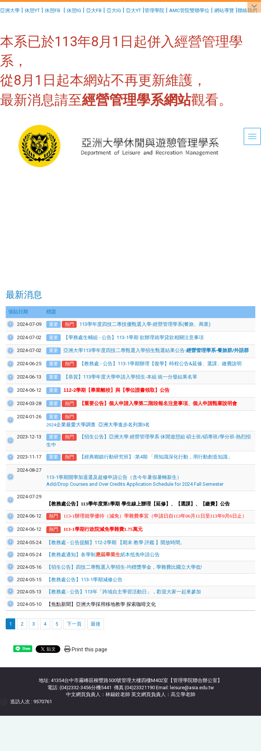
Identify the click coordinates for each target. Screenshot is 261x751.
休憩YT (32, 10)
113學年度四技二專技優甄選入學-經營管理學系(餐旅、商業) (135, 324)
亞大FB (94, 10)
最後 (96, 645)
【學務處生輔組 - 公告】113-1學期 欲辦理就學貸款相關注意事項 (125, 337)
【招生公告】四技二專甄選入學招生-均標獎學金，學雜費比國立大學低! (115, 588)
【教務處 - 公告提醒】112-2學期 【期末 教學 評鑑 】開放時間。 (107, 563)
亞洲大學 (10, 10)
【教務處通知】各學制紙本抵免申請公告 (94, 576)
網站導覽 (224, 10)
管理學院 (154, 10)
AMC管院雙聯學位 (189, 10)
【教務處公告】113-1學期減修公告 (76, 600)
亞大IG (114, 10)
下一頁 (74, 645)
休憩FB (52, 10)
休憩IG (74, 10)
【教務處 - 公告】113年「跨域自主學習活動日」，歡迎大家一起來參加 (115, 613)
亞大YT (133, 10)
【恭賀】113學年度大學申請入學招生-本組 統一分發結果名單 (122, 391)
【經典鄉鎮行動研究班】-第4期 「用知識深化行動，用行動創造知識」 (146, 471)
